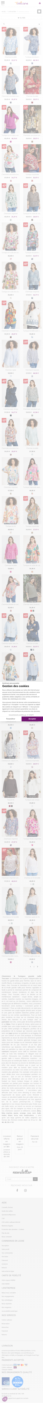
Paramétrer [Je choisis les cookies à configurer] (10, 719)
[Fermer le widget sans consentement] (10, 683)
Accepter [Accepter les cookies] (32, 719)
